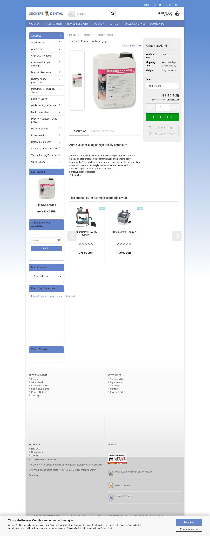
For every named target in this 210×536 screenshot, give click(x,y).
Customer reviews (103, 132)
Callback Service (134, 23)
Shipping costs (50, 472)
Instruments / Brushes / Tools (43, 92)
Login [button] (157, 5)
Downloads (157, 23)
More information (189, 529)
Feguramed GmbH (131, 47)
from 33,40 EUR (46, 213)
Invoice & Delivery (77, 23)
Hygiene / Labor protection (39, 82)
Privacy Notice (107, 528)
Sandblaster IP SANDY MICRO (86, 235)
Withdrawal (37, 384)
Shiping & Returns (40, 390)
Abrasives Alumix (46, 206)
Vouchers (99, 23)
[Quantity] (162, 109)
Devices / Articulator (41, 74)
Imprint (35, 381)
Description (79, 132)
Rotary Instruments (41, 143)
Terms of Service (123, 498)
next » (74, 43)
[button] (146, 4)
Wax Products (38, 163)
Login (46, 250)
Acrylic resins (37, 44)
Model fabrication (40, 114)
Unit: (148, 81)
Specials (35, 457)
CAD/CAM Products (41, 57)
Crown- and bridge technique (40, 66)
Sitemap (35, 397)
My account (116, 384)
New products (38, 454)
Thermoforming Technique (44, 157)
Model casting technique (43, 107)
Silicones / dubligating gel (44, 150)
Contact (114, 23)
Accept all (189, 522)
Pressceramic (38, 137)
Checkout (115, 387)
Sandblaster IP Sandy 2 (124, 234)
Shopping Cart (117, 381)
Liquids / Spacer (39, 100)
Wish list (171, 5)
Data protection (123, 487)
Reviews (35, 450)
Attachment (37, 51)
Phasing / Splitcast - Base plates (44, 122)
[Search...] (71, 14)
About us (34, 23)
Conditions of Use (40, 387)
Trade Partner (53, 23)
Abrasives (36, 37)
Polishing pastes (39, 130)
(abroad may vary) (169, 68)
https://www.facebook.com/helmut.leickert (53, 298)
